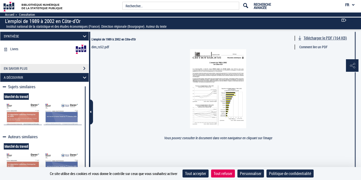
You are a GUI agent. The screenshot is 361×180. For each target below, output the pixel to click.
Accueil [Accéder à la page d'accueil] (9, 14)
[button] (352, 65)
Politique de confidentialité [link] (290, 173)
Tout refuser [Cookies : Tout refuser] (223, 173)
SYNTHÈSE (46, 36)
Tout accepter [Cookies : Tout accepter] (195, 173)
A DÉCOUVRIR (46, 77)
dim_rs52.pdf (100, 46)
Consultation (27, 14)
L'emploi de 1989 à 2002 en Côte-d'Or (114, 39)
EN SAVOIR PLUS (46, 68)
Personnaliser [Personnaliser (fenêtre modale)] (250, 173)
